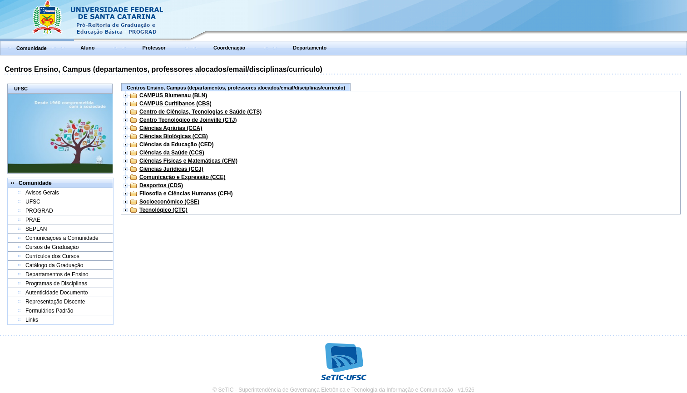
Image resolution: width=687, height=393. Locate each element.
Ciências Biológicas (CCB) (173, 136)
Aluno (87, 47)
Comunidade (31, 48)
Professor (154, 47)
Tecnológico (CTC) (163, 210)
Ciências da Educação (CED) (176, 144)
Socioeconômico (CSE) (169, 202)
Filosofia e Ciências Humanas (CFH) (185, 193)
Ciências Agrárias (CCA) (170, 128)
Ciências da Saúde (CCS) (171, 152)
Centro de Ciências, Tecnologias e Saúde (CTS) (200, 112)
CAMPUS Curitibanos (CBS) (175, 103)
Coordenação (229, 47)
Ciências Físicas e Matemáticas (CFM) (188, 161)
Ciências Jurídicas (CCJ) (171, 169)
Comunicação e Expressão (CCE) (182, 177)
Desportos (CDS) (161, 185)
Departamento (309, 47)
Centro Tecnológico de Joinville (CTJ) (188, 120)
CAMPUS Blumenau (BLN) (173, 95)
